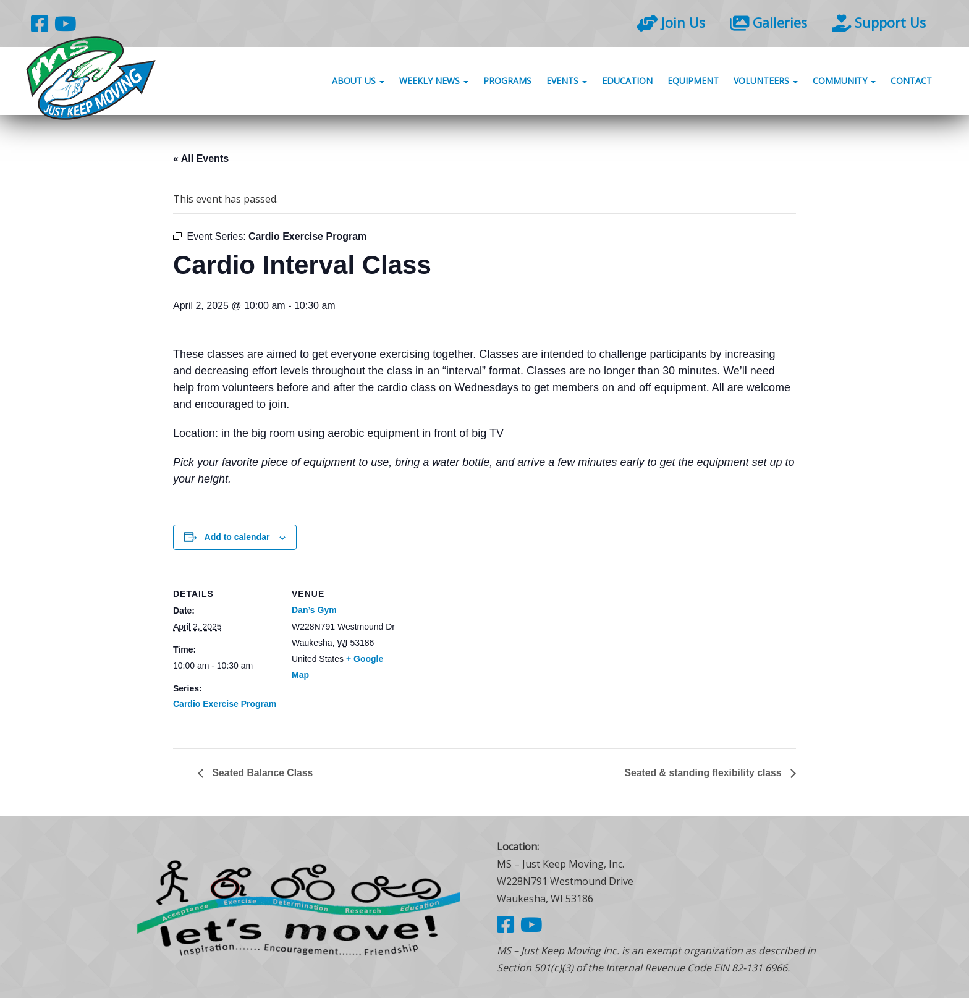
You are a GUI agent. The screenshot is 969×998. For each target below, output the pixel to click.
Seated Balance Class (262, 773)
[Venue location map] (475, 655)
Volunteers (766, 82)
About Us (358, 82)
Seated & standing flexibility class (703, 773)
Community (844, 82)
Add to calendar (237, 537)
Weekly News (433, 82)
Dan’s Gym (314, 610)
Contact (911, 82)
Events (566, 82)
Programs (507, 82)
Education (627, 82)
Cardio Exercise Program (224, 704)
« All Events (201, 158)
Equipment (693, 82)
